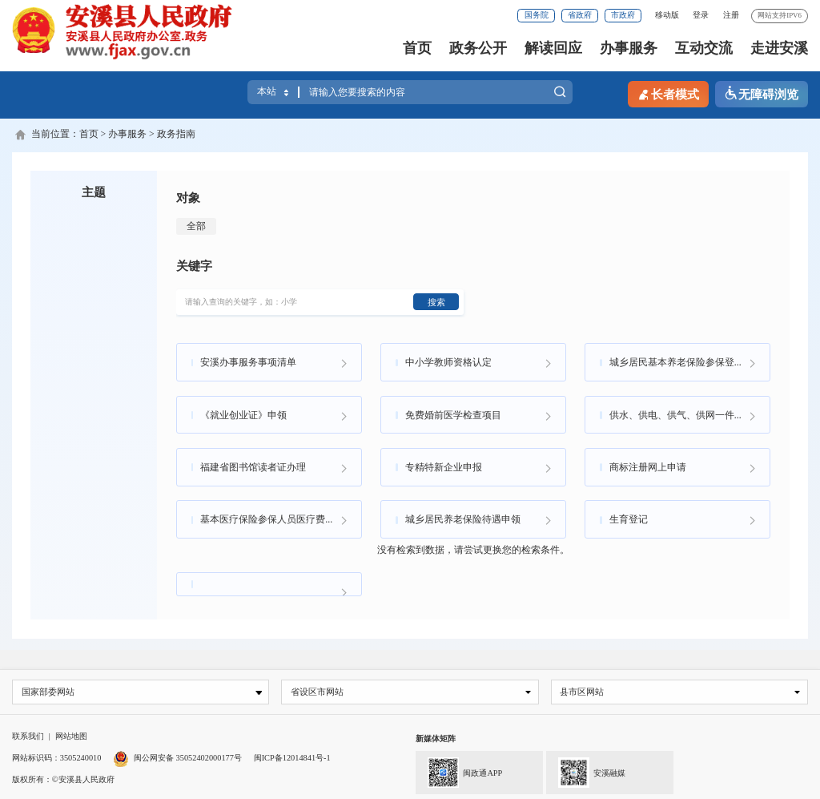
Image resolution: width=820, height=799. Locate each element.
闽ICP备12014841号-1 (292, 757)
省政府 (580, 14)
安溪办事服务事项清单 (248, 361)
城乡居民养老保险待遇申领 (463, 518)
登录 (701, 14)
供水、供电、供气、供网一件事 (676, 414)
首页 (417, 48)
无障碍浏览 (761, 94)
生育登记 (628, 518)
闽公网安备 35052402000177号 (177, 757)
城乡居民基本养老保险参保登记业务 (686, 361)
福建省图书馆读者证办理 (253, 466)
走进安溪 (779, 48)
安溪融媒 (585, 771)
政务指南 (176, 133)
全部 (196, 226)
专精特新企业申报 (443, 466)
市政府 (623, 14)
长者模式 (668, 94)
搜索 (560, 93)
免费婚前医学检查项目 (453, 414)
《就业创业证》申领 (243, 414)
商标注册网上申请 (647, 466)
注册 (731, 14)
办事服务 (628, 48)
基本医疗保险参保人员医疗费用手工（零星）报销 (280, 518)
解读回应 (553, 48)
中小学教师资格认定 (448, 361)
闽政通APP (459, 771)
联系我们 (28, 736)
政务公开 (478, 48)
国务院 (537, 14)
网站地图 (71, 736)
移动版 (667, 14)
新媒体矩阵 (436, 738)
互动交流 (704, 48)
